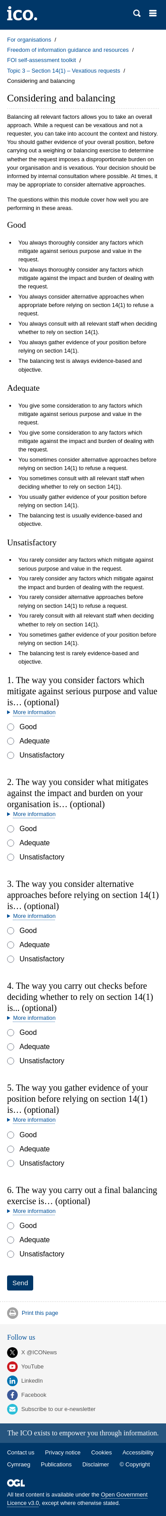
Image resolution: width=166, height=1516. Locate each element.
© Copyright (135, 1464)
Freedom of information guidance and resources (68, 50)
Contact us (21, 1452)
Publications (56, 1464)
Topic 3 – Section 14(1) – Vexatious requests (63, 70)
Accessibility (138, 1452)
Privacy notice (63, 1452)
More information (34, 712)
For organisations (29, 39)
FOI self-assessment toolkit (41, 60)
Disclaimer (95, 1464)
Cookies (101, 1452)
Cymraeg (18, 1464)
